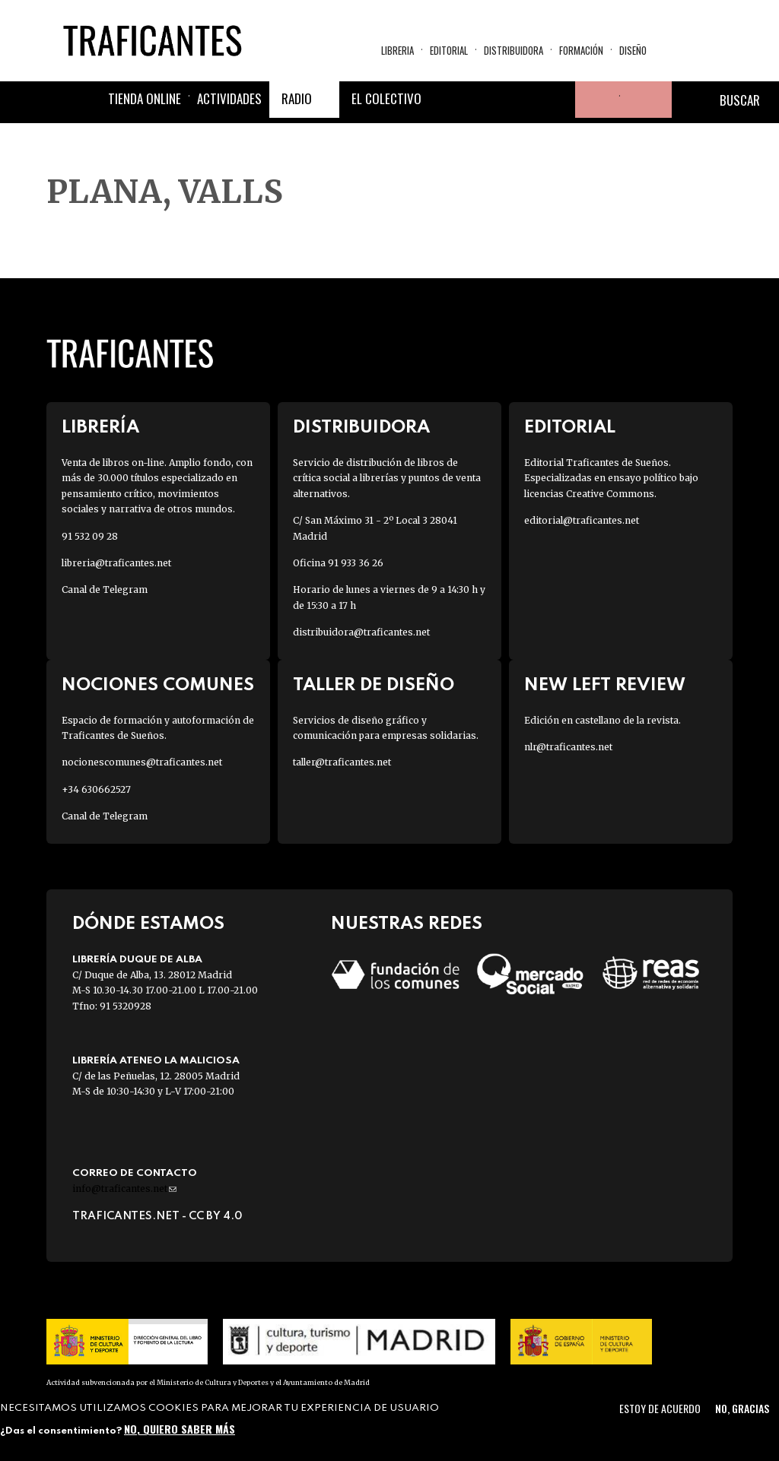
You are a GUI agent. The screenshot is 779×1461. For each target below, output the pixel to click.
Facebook (447, 99)
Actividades (229, 98)
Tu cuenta (593, 99)
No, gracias (742, 1408)
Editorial (449, 50)
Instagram (520, 99)
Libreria (397, 50)
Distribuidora (513, 50)
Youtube (557, 99)
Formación (581, 50)
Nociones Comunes (158, 685)
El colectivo (386, 98)
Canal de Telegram (105, 589)
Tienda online (144, 98)
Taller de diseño (373, 685)
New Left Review (604, 685)
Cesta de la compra (646, 99)
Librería (100, 427)
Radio (296, 98)
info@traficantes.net (124, 1188)
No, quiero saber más (179, 1429)
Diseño (633, 50)
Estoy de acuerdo (660, 1408)
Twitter (484, 99)
